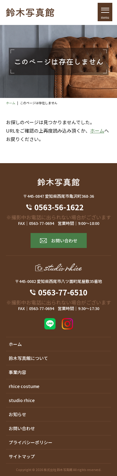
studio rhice (22, 400)
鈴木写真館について (28, 358)
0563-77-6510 (62, 292)
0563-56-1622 (62, 207)
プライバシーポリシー (30, 442)
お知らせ (17, 414)
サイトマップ (22, 456)
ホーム (10, 102)
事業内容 (17, 372)
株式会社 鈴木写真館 (58, 469)
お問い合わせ (64, 240)
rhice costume (24, 386)
